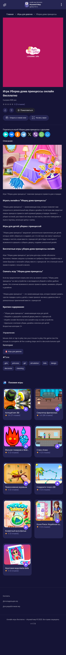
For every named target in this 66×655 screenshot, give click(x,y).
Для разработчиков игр (11, 606)
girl (25, 363)
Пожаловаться (25, 110)
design (53, 363)
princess (15, 363)
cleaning (20, 368)
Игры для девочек (13, 351)
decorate (8, 368)
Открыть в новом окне (15, 117)
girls (6, 363)
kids (44, 363)
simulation (34, 363)
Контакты (6, 596)
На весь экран (39, 117)
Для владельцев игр (10, 601)
